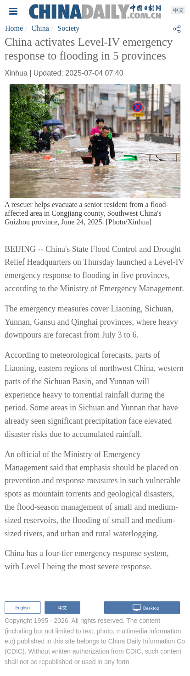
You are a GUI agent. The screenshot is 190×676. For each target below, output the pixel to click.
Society (68, 28)
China (40, 28)
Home (14, 28)
